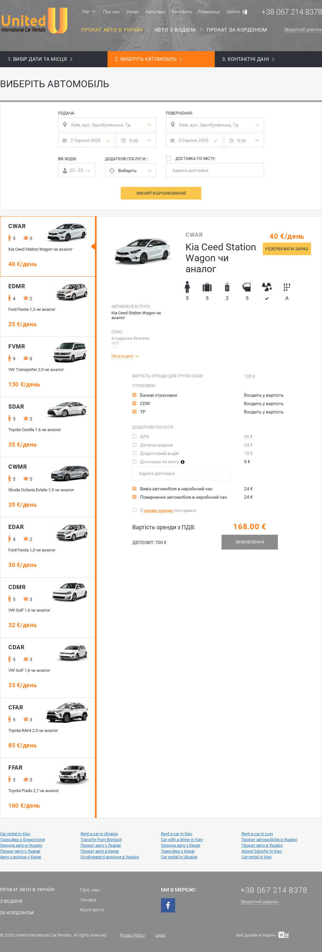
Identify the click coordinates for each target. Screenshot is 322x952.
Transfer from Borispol (101, 839)
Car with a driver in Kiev (182, 839)
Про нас (111, 11)
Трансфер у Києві (177, 851)
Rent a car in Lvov (257, 833)
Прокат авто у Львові (100, 845)
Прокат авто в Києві (99, 851)
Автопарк (156, 11)
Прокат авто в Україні (112, 30)
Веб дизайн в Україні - (262, 934)
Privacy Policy (132, 935)
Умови (132, 11)
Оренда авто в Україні (21, 845)
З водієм (11, 901)
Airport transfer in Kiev (262, 851)
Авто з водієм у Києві (20, 857)
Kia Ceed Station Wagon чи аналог (136, 315)
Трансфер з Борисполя (22, 839)
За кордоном (16, 912)
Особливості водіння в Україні (109, 857)
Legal (160, 935)
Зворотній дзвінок (303, 29)
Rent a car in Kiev (176, 833)
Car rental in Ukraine (179, 857)
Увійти (233, 11)
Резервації (209, 11)
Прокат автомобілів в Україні (269, 839)
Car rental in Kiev (15, 833)
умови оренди (158, 510)
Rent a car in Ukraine (99, 833)
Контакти (182, 11)
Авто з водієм (175, 30)
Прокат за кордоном (237, 30)
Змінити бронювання (161, 193)
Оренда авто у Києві (180, 845)
